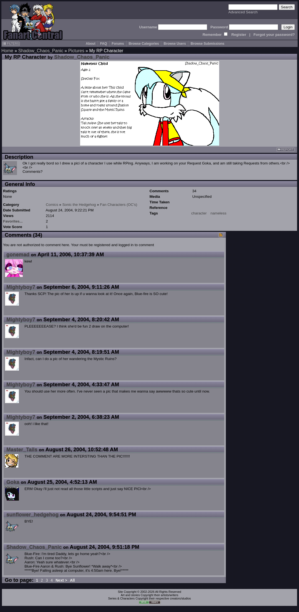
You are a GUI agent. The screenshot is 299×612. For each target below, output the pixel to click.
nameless (218, 213)
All (72, 580)
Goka (12, 482)
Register (238, 35)
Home (7, 50)
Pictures (76, 50)
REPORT (285, 149)
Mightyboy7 (20, 287)
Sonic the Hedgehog (79, 205)
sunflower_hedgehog (32, 514)
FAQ (103, 44)
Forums (118, 44)
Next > (61, 580)
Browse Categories (144, 44)
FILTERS (11, 43)
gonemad (17, 254)
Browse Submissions (207, 44)
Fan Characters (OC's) (118, 205)
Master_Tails (22, 449)
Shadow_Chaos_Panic (40, 50)
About (90, 44)
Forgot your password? (274, 35)
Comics (52, 205)
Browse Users (175, 44)
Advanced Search (243, 12)
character (199, 213)
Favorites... (13, 221)
